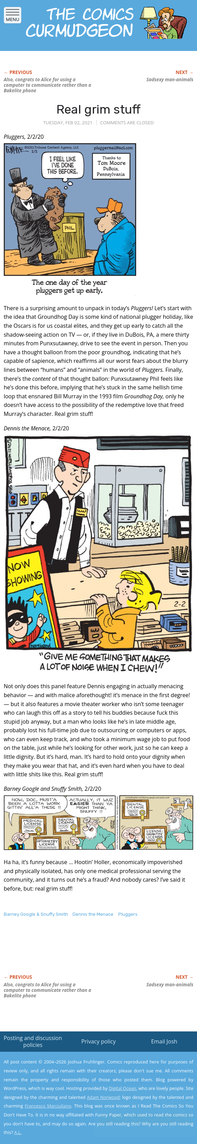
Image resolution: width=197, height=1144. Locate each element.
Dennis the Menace (93, 914)
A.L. (18, 1132)
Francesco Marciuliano (48, 1106)
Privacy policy (98, 1041)
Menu (12, 17)
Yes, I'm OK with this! (138, 1119)
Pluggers (128, 914)
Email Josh (164, 1041)
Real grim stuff (98, 109)
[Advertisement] (84, 953)
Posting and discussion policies (33, 1041)
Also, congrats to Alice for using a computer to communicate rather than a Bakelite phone (47, 85)
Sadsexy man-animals (170, 79)
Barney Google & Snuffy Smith (36, 914)
